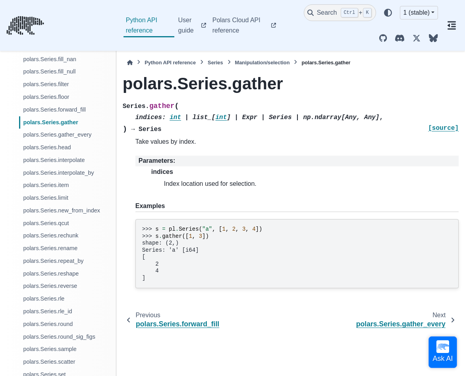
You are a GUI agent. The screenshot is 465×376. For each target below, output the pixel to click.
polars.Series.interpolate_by (58, 173)
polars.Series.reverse (50, 286)
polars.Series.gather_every (57, 134)
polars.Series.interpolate (54, 160)
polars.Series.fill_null (49, 71)
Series (215, 63)
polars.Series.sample (49, 349)
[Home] (130, 62)
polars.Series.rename (50, 248)
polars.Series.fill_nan (49, 59)
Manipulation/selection (262, 63)
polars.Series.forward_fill (54, 109)
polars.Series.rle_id (47, 311)
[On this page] (451, 25)
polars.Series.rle (43, 298)
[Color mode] (388, 12)
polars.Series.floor (46, 97)
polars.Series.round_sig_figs (59, 337)
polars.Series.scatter (49, 362)
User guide (186, 25)
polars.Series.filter (46, 84)
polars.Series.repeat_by (53, 261)
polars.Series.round (48, 324)
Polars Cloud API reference (236, 25)
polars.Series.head (47, 147)
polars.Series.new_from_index (61, 210)
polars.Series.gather (50, 122)
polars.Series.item (46, 185)
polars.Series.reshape (51, 273)
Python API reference (141, 25)
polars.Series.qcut (46, 223)
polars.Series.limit (45, 198)
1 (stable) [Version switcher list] (416, 12)
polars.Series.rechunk (50, 235)
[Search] (340, 12)
